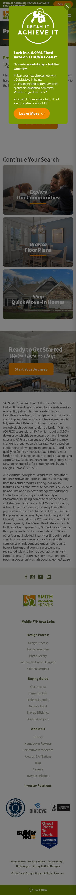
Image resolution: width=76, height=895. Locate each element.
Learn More (29, 113)
